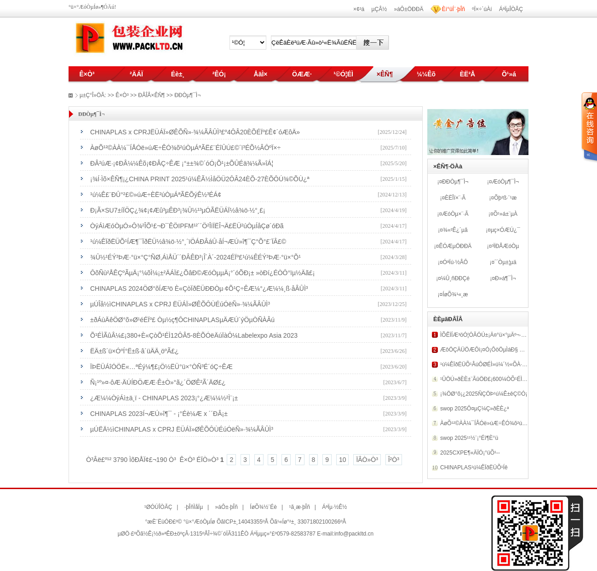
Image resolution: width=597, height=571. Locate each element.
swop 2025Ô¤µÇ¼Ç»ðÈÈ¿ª (474, 408)
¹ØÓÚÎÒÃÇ (158, 507)
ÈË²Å (467, 74)
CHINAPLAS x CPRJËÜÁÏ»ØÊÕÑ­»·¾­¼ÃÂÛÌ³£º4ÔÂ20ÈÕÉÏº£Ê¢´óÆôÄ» (195, 132)
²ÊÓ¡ (219, 74)
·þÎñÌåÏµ (193, 507)
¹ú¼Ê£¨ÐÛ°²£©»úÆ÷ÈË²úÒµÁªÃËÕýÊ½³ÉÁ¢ (155, 194)
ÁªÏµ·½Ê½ (334, 507)
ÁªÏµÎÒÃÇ (511, 9)
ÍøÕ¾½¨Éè (263, 507)
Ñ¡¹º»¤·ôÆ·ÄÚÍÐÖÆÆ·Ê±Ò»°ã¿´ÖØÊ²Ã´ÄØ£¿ (158, 382)
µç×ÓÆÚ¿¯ (505, 230)
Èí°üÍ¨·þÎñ (453, 9)
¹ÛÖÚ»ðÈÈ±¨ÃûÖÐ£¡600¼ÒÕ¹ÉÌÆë (485, 379)
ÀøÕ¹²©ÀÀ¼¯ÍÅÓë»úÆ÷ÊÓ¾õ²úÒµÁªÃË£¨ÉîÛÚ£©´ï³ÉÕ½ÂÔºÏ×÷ (185, 147)
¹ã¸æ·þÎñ (299, 507)
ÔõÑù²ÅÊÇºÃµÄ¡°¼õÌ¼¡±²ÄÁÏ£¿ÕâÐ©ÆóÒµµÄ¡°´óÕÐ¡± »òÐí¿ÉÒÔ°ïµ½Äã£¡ (202, 273)
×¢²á (358, 9)
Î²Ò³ (393, 459)
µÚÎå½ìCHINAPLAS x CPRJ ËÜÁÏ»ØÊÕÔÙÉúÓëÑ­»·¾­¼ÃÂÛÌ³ (180, 304)
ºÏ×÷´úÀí (482, 9)
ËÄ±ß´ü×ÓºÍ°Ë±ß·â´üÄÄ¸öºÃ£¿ (134, 351)
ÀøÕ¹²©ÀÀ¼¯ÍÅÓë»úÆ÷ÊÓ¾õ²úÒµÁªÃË (491, 423)
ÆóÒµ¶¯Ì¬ (505, 182)
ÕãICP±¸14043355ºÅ (242, 522)
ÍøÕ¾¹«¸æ (455, 294)
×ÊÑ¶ (385, 74)
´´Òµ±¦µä (505, 262)
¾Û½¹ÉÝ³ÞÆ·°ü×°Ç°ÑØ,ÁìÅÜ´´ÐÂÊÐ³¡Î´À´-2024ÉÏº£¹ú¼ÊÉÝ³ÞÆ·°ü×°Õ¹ (195, 257)
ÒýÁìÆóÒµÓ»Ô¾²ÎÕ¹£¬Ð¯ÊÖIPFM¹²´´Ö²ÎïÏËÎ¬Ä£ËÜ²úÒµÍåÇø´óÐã (187, 226)
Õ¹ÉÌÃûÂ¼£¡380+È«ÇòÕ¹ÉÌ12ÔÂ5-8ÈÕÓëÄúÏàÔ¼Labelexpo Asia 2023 (194, 335)
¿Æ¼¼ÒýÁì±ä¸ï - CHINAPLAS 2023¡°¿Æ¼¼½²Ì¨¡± (164, 398)
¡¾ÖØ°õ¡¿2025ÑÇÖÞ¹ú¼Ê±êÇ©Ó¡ (484, 394)
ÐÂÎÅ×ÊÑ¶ (151, 95)
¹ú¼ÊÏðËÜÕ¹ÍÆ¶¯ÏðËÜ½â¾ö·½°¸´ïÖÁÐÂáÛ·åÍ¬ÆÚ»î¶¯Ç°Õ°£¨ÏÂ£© (188, 241)
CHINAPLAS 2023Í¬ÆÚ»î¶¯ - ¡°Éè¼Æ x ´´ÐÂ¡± (159, 413)
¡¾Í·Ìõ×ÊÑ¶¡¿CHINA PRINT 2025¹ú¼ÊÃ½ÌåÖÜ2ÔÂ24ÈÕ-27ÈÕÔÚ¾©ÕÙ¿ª (200, 179)
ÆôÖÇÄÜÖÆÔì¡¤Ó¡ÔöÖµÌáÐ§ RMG (486, 349)
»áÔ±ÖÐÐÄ (409, 9)
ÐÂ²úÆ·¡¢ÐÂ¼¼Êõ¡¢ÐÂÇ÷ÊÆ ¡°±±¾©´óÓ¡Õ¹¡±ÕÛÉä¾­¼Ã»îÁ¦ (181, 163)
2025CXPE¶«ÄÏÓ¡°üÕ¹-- (470, 453)
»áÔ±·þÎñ (226, 507)
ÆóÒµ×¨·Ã (455, 214)
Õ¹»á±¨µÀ (505, 214)
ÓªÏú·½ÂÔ (455, 262)
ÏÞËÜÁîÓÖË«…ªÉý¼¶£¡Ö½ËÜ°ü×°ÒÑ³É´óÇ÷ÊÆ (161, 366)
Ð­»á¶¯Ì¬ (505, 278)
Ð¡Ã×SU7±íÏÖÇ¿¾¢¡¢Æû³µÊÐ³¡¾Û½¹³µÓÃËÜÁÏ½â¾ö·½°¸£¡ (177, 210)
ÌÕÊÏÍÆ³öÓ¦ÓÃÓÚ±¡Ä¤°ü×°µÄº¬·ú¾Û (486, 335)
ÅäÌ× (261, 74)
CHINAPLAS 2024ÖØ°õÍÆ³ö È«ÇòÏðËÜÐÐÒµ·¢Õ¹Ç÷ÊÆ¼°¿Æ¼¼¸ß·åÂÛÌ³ (199, 288)
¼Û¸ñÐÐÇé (455, 278)
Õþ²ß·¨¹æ (505, 198)
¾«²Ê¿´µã (455, 230)
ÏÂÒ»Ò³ (367, 459)
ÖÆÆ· (302, 74)
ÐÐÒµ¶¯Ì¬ (455, 182)
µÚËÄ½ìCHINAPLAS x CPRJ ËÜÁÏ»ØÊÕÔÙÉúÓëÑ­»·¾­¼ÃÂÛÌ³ (181, 429)
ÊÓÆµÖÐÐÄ (455, 246)
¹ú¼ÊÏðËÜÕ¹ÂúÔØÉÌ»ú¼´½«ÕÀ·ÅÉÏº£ (488, 364)
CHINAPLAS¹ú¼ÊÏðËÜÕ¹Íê (474, 467)
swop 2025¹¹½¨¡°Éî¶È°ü (469, 438)
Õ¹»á (509, 74)
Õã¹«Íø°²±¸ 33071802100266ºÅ (308, 522)
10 (342, 459)
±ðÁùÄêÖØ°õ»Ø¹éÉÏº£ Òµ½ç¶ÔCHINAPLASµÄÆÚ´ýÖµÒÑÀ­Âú (182, 319)
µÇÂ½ (379, 9)
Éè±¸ (177, 74)
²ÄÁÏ (136, 74)
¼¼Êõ (426, 74)
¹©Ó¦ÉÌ (343, 74)
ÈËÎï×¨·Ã (455, 198)
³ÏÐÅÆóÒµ (505, 246)
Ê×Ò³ (86, 74)
